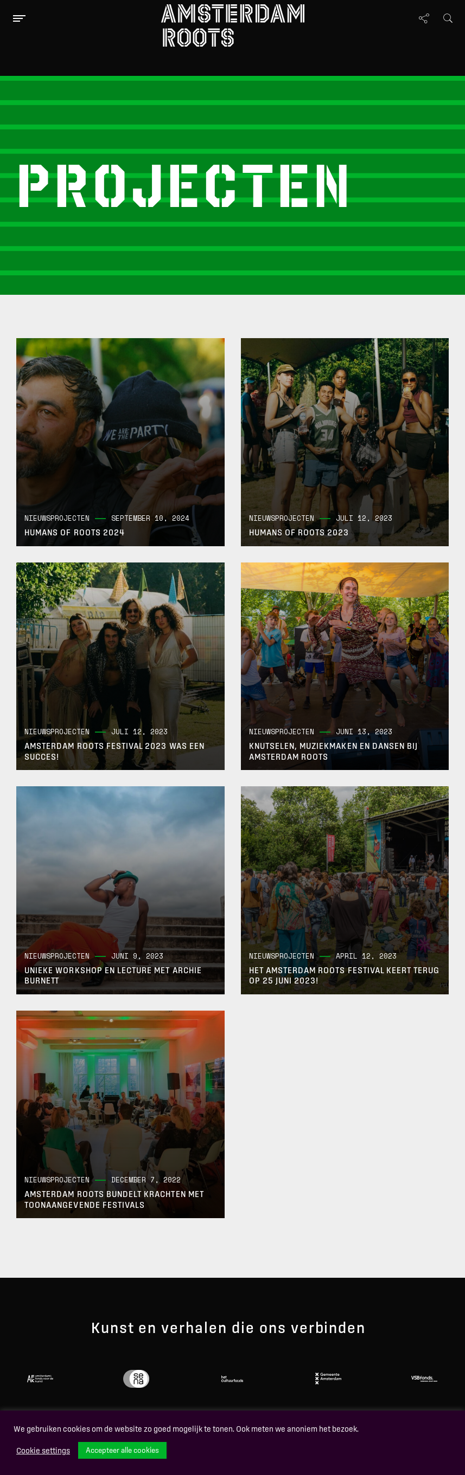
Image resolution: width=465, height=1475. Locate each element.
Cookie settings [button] (43, 1450)
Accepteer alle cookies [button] (122, 1450)
